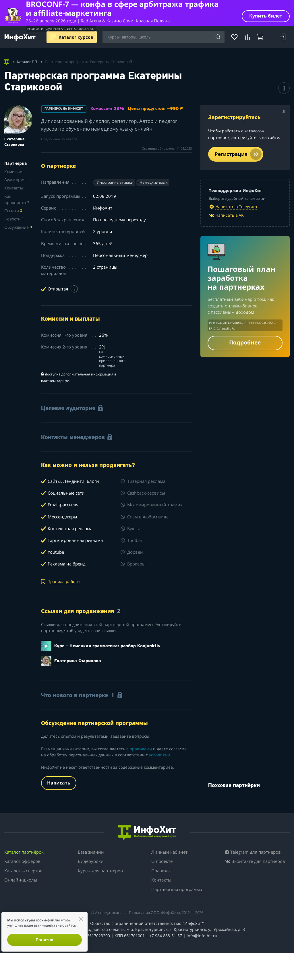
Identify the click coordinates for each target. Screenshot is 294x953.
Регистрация (238, 154)
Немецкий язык (154, 182)
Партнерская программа (176, 889)
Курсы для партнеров (100, 870)
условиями (159, 755)
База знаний (91, 852)
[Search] (218, 37)
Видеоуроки (91, 861)
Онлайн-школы (20, 880)
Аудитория (15, 179)
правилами (140, 748)
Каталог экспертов (23, 870)
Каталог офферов (22, 861)
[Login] (283, 37)
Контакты (13, 188)
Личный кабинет (169, 852)
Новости (14, 219)
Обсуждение (18, 227)
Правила (160, 870)
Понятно (44, 939)
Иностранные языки (115, 182)
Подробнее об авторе (59, 139)
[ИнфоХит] (20, 37)
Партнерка (15, 163)
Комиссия (14, 171)
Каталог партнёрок (24, 852)
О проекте (162, 861)
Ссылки (13, 210)
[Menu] (53, 37)
